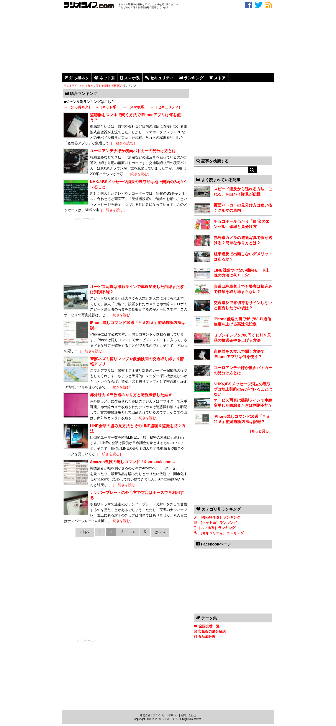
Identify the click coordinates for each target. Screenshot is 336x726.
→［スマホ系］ (135, 107)
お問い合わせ (188, 715)
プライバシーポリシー (165, 715)
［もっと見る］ (260, 431)
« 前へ (85, 532)
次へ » (160, 532)
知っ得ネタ (79, 78)
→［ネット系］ (107, 107)
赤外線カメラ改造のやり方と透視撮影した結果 (131, 395)
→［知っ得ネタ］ (78, 107)
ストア (220, 78)
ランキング (193, 78)
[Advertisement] (168, 41)
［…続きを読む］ (123, 143)
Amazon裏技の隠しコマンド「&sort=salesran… (132, 462)
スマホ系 (132, 78)
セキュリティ (162, 78)
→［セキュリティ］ (166, 107)
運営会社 (145, 715)
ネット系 (107, 78)
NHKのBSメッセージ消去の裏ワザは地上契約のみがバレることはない (243, 389)
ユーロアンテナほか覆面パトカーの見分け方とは (133, 151)
